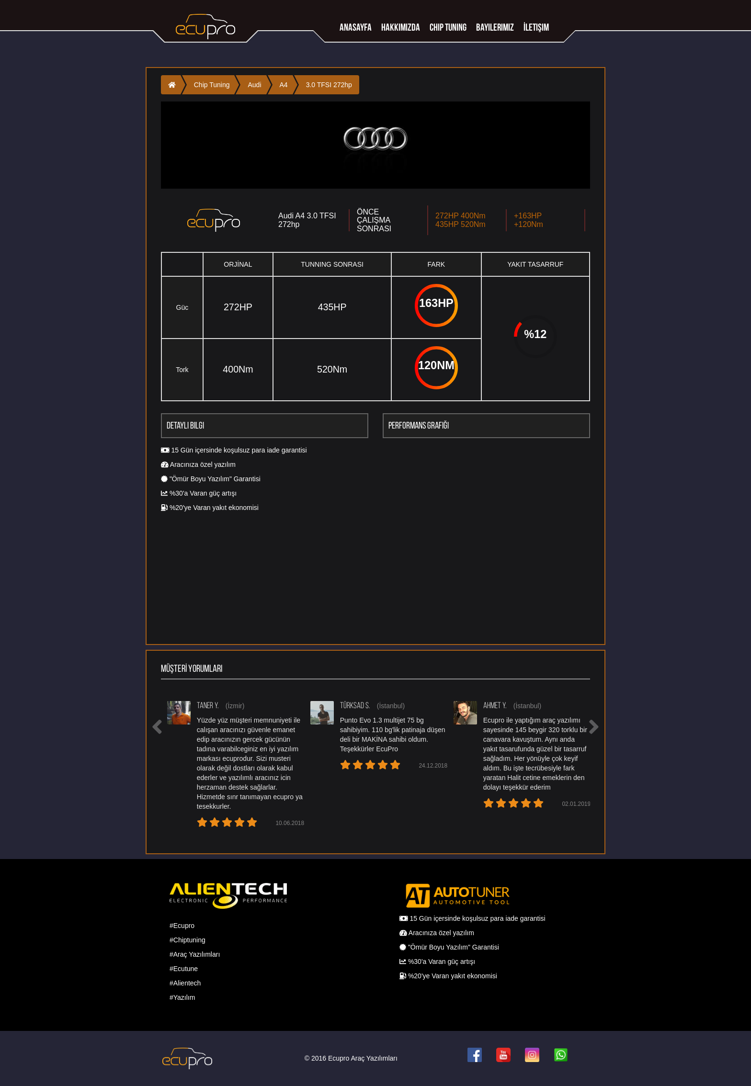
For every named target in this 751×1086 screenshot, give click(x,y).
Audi (254, 85)
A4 (284, 85)
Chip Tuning (212, 85)
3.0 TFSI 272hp (329, 85)
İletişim (536, 27)
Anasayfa (356, 27)
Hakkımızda (400, 27)
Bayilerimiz (495, 27)
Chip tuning (448, 27)
